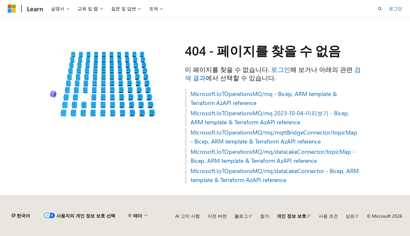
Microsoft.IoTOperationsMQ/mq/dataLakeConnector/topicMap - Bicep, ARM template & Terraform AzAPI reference (273, 156)
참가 (264, 216)
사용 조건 (328, 216)
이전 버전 (217, 216)
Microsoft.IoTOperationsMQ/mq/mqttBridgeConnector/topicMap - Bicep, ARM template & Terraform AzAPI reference (274, 136)
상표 (350, 216)
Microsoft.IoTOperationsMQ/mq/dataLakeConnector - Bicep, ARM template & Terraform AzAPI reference (275, 175)
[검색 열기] (379, 8)
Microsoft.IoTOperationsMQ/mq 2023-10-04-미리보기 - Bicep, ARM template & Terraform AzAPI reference (270, 117)
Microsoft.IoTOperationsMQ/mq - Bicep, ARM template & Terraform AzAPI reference (264, 98)
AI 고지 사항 (187, 216)
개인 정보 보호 (291, 216)
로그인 (395, 8)
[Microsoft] (12, 8)
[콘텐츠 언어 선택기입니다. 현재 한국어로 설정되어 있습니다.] (21, 216)
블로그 (241, 216)
